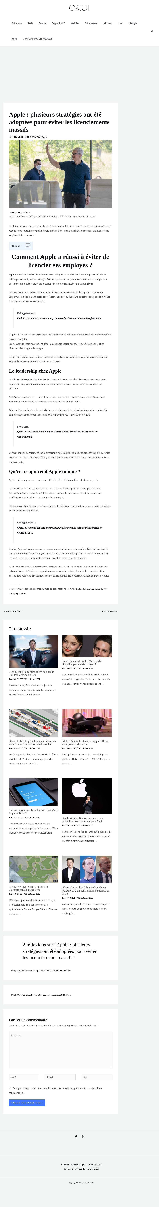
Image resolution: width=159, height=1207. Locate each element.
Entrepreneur (82, 23)
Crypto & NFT (52, 23)
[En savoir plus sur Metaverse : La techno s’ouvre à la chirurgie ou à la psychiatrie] (33, 877)
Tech (27, 23)
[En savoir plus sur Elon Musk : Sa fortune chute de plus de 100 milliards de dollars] (33, 656)
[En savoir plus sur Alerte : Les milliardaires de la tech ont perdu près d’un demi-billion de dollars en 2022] (86, 877)
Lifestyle (119, 23)
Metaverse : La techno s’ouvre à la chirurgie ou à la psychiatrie (30, 896)
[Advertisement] (79, 69)
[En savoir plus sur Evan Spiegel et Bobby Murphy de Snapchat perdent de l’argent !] (86, 651)
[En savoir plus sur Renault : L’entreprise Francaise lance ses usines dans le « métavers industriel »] (33, 728)
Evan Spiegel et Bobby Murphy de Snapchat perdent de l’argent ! (83, 668)
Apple (46, 136)
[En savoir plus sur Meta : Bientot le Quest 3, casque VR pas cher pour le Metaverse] (86, 728)
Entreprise (16, 23)
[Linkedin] (84, 1149)
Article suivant (108, 616)
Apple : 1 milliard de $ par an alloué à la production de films (48, 978)
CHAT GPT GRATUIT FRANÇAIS (25, 38)
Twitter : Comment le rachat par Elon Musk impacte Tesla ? (32, 820)
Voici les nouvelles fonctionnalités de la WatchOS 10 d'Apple (48, 1003)
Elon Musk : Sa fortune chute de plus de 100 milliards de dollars (33, 679)
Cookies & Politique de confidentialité (80, 1181)
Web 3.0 (67, 23)
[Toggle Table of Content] (26, 245)
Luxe (108, 23)
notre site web (94, 593)
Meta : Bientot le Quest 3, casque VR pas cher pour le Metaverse (85, 748)
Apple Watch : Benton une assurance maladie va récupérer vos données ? (84, 828)
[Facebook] (74, 1149)
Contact (62, 1177)
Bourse (38, 23)
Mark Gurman (16, 402)
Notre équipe (96, 1177)
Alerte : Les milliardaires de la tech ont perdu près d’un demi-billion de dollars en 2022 (86, 899)
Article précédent (14, 616)
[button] (152, 31)
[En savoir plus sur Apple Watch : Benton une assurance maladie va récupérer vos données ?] (86, 804)
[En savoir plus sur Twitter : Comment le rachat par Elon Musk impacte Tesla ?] (33, 800)
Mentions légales (78, 1177)
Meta (60, 484)
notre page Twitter (19, 598)
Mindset (98, 23)
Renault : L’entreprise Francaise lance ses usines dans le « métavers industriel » (32, 749)
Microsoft (24, 279)
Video (131, 23)
